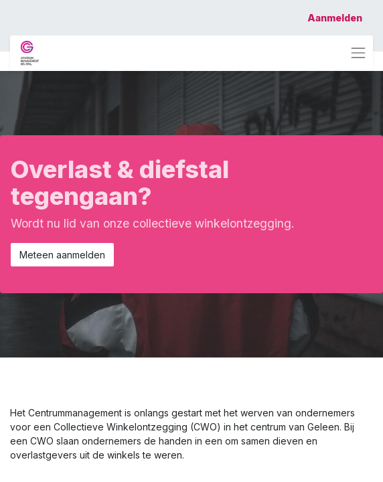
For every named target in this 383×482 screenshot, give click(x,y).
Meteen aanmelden (62, 254)
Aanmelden (334, 17)
